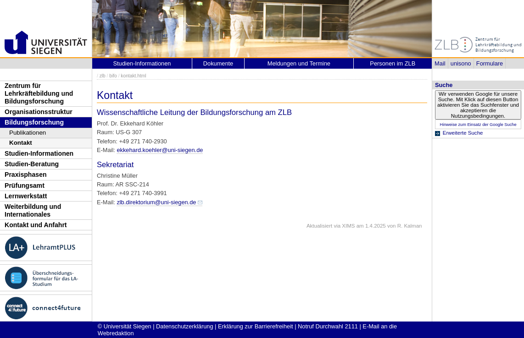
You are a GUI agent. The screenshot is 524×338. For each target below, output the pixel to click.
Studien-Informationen (39, 153)
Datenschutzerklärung (184, 326)
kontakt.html (133, 75)
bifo (113, 75)
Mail (440, 63)
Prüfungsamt (25, 185)
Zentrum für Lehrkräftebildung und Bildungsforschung (39, 93)
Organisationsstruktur (38, 111)
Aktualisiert (319, 226)
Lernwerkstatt (26, 196)
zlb (103, 75)
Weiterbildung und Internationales (33, 210)
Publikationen (27, 132)
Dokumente (218, 63)
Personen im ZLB (392, 63)
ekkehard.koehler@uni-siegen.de (160, 150)
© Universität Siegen (124, 326)
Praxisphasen (26, 174)
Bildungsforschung (34, 122)
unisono (461, 63)
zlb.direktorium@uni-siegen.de (156, 202)
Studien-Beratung (32, 164)
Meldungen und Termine (299, 63)
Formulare (489, 63)
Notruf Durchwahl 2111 (328, 326)
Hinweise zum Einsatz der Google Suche (478, 124)
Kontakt (20, 142)
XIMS (348, 226)
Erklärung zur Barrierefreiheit (255, 326)
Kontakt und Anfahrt (36, 225)
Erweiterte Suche (463, 133)
